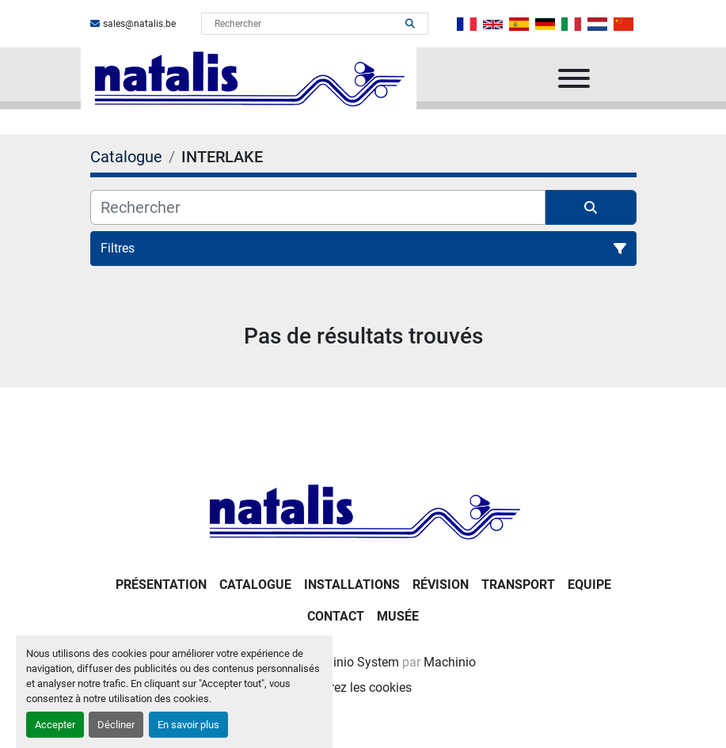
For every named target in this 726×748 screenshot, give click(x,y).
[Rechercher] (317, 207)
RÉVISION (440, 584)
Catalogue (255, 584)
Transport (518, 584)
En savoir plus (188, 725)
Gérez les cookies (363, 687)
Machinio (450, 662)
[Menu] (574, 78)
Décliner (116, 725)
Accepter (55, 725)
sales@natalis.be (139, 23)
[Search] (303, 23)
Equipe (589, 584)
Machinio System (350, 662)
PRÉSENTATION (161, 584)
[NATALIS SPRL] (363, 510)
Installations (352, 584)
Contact (335, 616)
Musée (398, 616)
